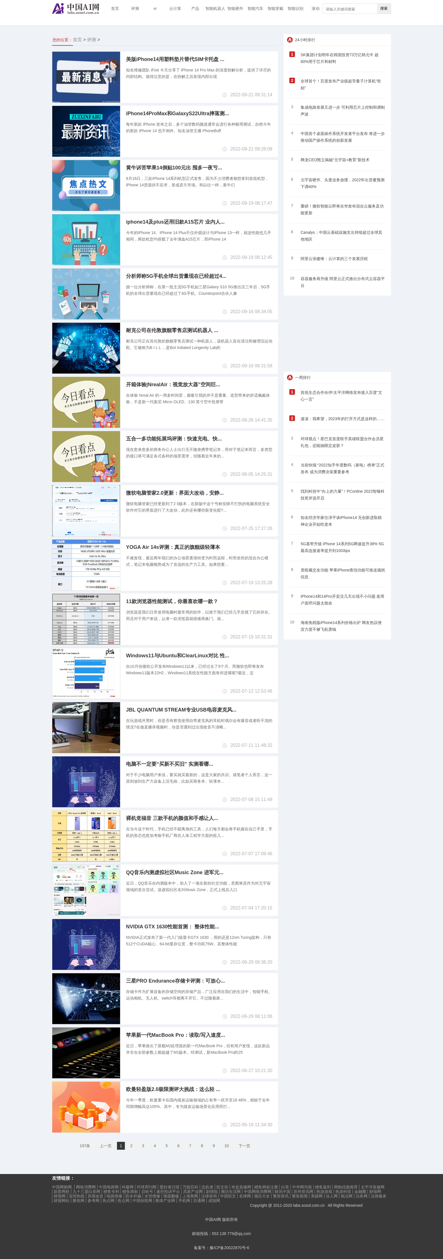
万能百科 (190, 1187)
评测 (135, 8)
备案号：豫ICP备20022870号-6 (221, 1247)
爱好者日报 (169, 1187)
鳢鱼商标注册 (266, 1187)
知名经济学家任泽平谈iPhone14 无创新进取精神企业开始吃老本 (341, 521)
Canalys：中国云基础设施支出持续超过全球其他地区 (341, 235)
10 (226, 1146)
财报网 (375, 1191)
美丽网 (317, 1196)
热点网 (108, 1200)
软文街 (222, 1187)
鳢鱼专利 (111, 1191)
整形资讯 (281, 1196)
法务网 (362, 1196)
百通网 (199, 1200)
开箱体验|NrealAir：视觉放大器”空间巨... (173, 384)
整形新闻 (300, 1196)
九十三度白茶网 (86, 1191)
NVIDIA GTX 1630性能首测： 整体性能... (172, 926)
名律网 (245, 1196)
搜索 (384, 8)
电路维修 (114, 1196)
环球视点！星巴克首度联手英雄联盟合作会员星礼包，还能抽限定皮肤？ (342, 442)
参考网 (93, 1200)
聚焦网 (78, 1200)
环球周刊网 (147, 1187)
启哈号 (147, 1191)
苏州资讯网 (303, 1191)
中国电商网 (109, 1187)
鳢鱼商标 (130, 1191)
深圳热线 (76, 1196)
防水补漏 (133, 1196)
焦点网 (123, 1200)
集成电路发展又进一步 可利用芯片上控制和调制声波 (343, 110)
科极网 (128, 1187)
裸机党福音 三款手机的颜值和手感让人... (172, 818)
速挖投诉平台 (168, 1191)
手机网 (184, 1200)
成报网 (214, 1200)
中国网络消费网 (258, 1191)
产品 (195, 8)
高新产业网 (193, 1191)
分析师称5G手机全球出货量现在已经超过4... (176, 276)
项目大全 (262, 1196)
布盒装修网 (241, 1187)
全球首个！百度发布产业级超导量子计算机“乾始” (341, 84)
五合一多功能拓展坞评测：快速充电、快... (174, 439)
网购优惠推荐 (346, 1187)
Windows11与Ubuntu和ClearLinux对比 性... (177, 655)
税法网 (347, 1196)
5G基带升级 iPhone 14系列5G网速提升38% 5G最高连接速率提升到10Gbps (342, 547)
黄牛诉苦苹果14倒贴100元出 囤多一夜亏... (174, 168)
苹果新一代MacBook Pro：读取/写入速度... (175, 1035)
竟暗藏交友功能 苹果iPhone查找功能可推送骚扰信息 (343, 573)
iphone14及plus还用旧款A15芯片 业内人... (175, 222)
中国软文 (228, 1196)
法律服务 (378, 1196)
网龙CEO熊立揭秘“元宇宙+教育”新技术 (335, 160)
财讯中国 (282, 1191)
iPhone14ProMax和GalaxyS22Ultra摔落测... (177, 113)
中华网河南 (302, 1187)
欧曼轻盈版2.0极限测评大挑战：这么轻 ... (173, 1089)
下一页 (244, 1146)
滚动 (316, 8)
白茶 (285, 1187)
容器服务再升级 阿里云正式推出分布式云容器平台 (343, 282)
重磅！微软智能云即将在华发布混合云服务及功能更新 (342, 209)
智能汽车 (255, 8)
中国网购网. (62, 1187)
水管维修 (152, 1196)
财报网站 (62, 1200)
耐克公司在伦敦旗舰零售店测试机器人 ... (172, 330)
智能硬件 (235, 8)
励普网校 (62, 1191)
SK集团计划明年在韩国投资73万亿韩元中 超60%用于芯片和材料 (340, 58)
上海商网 (190, 1196)
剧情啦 (212, 1191)
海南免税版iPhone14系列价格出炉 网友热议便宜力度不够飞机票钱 (341, 626)
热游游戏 (324, 1191)
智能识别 (295, 8)
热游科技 (343, 1191)
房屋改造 (95, 1196)
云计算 (175, 8)
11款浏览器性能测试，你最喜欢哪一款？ (172, 601)
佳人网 (332, 1196)
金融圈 (360, 1191)
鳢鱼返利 (323, 1187)
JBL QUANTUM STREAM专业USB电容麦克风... (181, 710)
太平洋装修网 (373, 1187)
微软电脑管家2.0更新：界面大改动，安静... (175, 493)
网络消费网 (86, 1187)
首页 (115, 8)
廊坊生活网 (231, 1191)
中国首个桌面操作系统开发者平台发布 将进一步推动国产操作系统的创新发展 (343, 137)
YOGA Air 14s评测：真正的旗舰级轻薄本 (173, 547)
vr (155, 8)
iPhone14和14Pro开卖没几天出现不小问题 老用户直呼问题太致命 (342, 599)
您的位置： (62, 40)
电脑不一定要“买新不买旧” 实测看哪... (169, 764)
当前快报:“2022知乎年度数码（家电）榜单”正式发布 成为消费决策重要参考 (342, 468)
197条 (85, 1146)
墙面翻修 (171, 1196)
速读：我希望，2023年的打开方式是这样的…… (343, 418)
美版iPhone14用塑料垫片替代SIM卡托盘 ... (175, 59)
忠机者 (207, 1187)
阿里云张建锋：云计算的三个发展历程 (334, 258)
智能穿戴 (275, 8)
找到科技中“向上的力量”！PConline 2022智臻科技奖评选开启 (343, 494)
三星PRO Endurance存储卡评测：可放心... (175, 981)
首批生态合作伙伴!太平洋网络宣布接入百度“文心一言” (341, 396)
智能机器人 (215, 8)
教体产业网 (165, 1200)
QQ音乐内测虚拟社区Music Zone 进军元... (174, 872)
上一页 (106, 1146)
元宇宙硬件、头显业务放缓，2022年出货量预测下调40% (343, 183)
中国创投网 (142, 1200)
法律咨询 (209, 1196)
